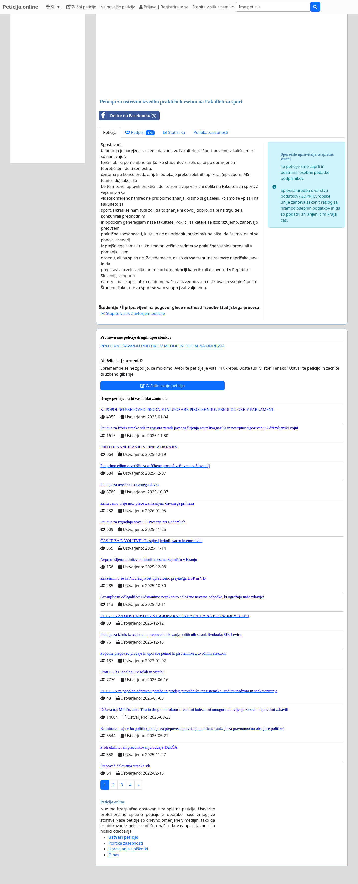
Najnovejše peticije (117, 7)
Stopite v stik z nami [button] (211, 7)
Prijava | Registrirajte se (163, 7)
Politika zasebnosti (211, 132)
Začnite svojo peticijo (162, 385)
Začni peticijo (81, 7)
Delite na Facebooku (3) (127, 115)
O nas (113, 855)
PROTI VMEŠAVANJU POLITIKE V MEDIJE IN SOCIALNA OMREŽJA (162, 346)
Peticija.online (20, 6)
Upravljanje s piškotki (128, 849)
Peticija (110, 132)
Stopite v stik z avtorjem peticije (133, 313)
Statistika (174, 132)
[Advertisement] (222, 57)
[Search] (273, 7)
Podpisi (140, 132)
